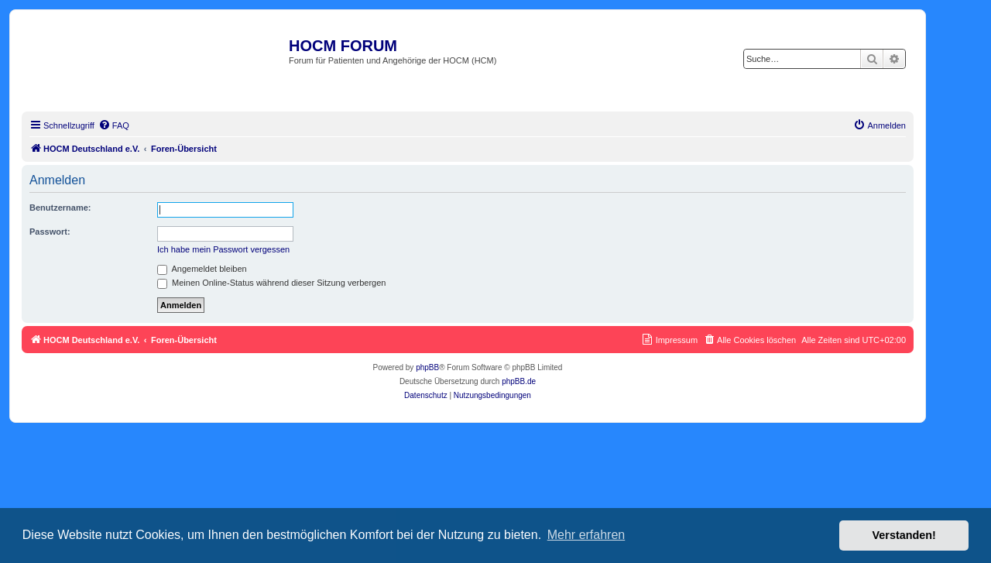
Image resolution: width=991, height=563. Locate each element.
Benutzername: (60, 207)
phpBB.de (519, 381)
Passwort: (49, 231)
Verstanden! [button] (904, 535)
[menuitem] (113, 125)
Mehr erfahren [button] (586, 534)
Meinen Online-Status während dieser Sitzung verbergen (271, 282)
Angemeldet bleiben (202, 268)
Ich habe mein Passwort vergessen (223, 249)
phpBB (427, 367)
